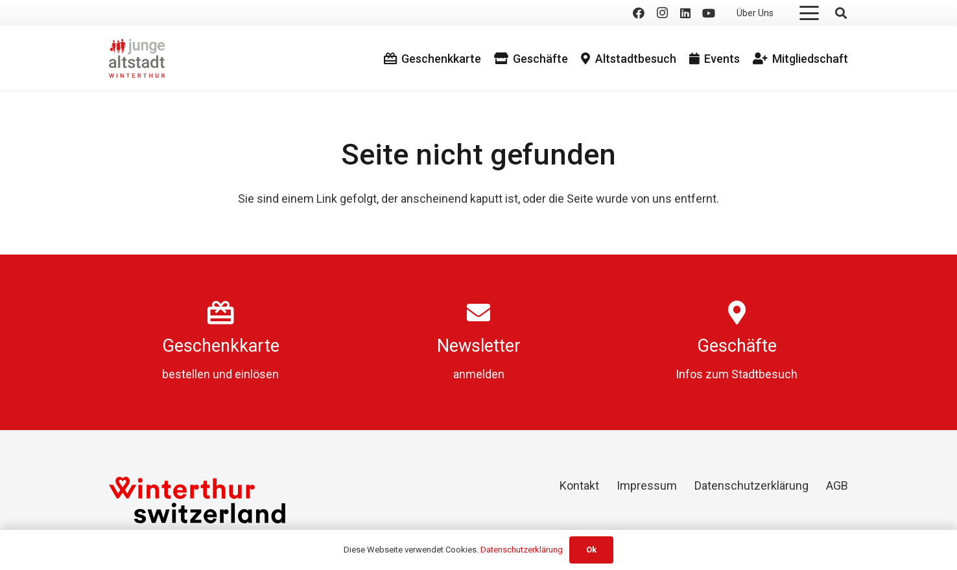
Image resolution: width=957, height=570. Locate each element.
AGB (837, 485)
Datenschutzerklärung (751, 485)
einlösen (257, 374)
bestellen (186, 374)
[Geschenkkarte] (220, 313)
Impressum (647, 485)
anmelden (478, 374)
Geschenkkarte (220, 346)
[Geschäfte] (737, 313)
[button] (809, 13)
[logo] (137, 58)
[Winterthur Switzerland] (197, 500)
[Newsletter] (478, 313)
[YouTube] (708, 13)
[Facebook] (638, 13)
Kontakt (579, 485)
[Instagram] (662, 13)
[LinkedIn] (685, 13)
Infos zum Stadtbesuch (736, 374)
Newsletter (479, 346)
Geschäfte (737, 346)
